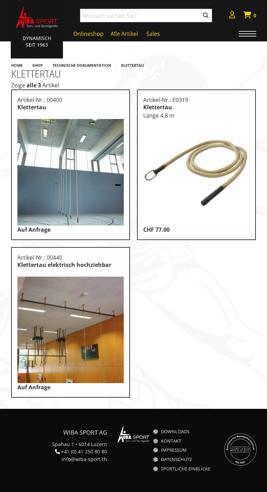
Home (17, 65)
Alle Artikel (124, 34)
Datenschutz (176, 459)
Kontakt (171, 441)
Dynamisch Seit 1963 (37, 41)
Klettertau (132, 65)
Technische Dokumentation (81, 65)
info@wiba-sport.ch (84, 459)
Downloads (175, 431)
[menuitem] (232, 16)
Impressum (174, 450)
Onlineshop (88, 34)
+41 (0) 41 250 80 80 (84, 451)
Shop (37, 65)
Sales (153, 34)
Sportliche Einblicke (185, 469)
